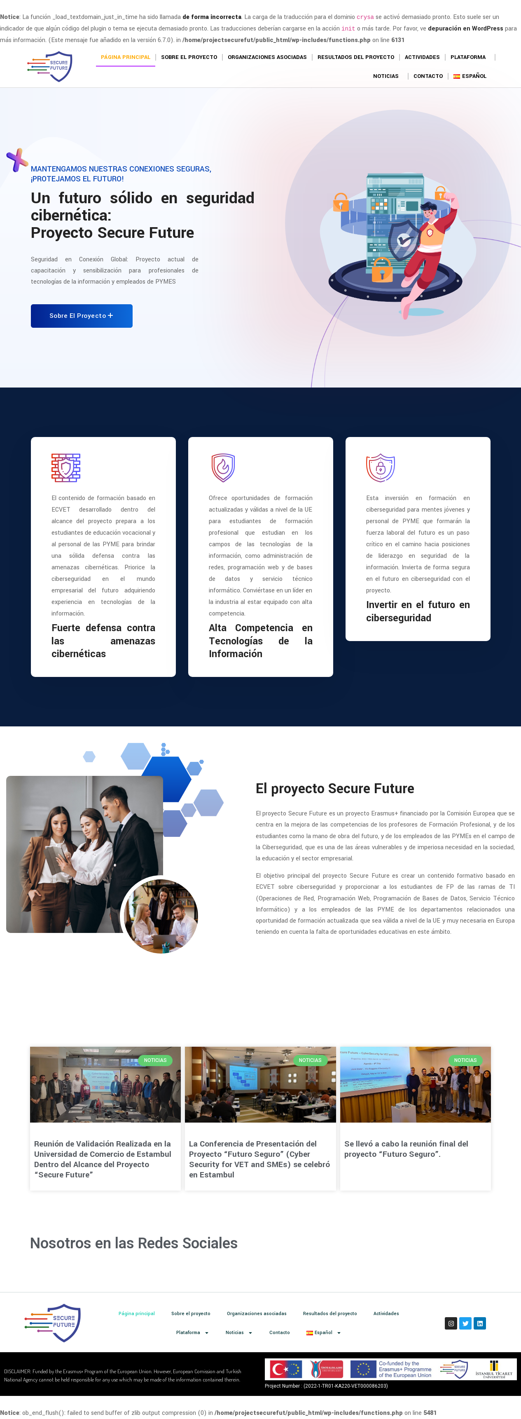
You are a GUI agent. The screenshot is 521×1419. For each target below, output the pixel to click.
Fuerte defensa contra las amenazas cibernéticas (103, 640)
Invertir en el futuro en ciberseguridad (418, 611)
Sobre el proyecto (189, 57)
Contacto (428, 76)
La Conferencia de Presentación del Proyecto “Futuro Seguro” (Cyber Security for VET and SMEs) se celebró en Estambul (259, 1159)
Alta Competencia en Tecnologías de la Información (261, 640)
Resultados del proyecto (356, 57)
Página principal (125, 57)
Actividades (422, 57)
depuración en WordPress (465, 28)
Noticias (388, 76)
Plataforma (470, 57)
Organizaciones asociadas (267, 57)
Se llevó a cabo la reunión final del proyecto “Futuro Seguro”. (406, 1149)
